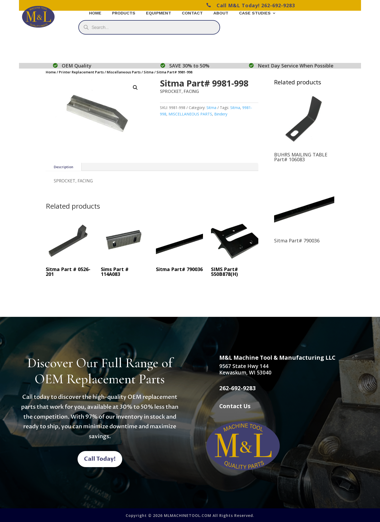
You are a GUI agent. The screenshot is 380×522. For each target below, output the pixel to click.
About (220, 13)
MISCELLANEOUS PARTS (190, 114)
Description (63, 166)
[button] (135, 87)
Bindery (220, 114)
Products (123, 13)
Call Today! (100, 459)
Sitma (148, 72)
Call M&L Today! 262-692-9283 (250, 5)
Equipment (158, 13)
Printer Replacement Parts (81, 72)
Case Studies (255, 13)
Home (51, 72)
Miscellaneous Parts (124, 72)
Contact (192, 13)
